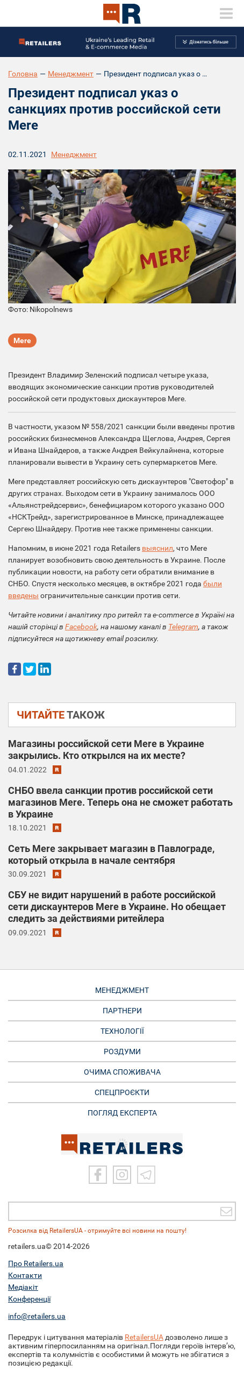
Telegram (183, 626)
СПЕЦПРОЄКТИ (122, 1092)
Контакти (25, 1275)
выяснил (157, 548)
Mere (22, 340)
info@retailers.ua (37, 1316)
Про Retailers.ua (35, 1263)
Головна (23, 73)
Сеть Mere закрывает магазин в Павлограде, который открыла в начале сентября (111, 854)
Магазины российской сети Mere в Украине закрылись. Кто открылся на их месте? (106, 749)
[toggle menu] (226, 13)
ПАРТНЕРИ (122, 1010)
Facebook (81, 626)
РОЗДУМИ (122, 1051)
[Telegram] (146, 1175)
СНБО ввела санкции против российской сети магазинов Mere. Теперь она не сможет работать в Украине (120, 802)
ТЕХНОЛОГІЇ (122, 1031)
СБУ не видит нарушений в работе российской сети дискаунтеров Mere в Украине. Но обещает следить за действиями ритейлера (117, 906)
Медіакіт (23, 1287)
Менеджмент (71, 73)
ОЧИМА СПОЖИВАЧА (122, 1072)
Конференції (29, 1299)
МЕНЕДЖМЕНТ (122, 990)
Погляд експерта (122, 1113)
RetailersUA (144, 1337)
